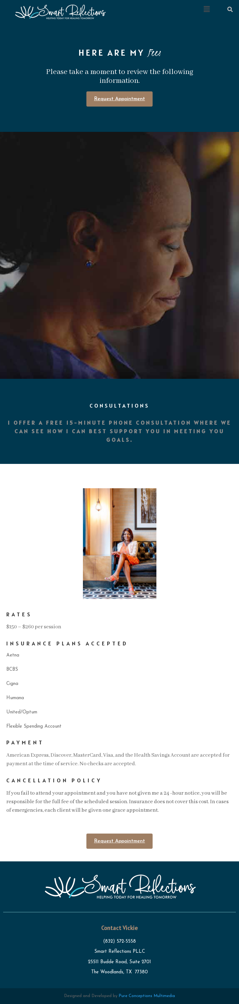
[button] (206, 9)
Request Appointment (119, 99)
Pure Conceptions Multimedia (147, 996)
